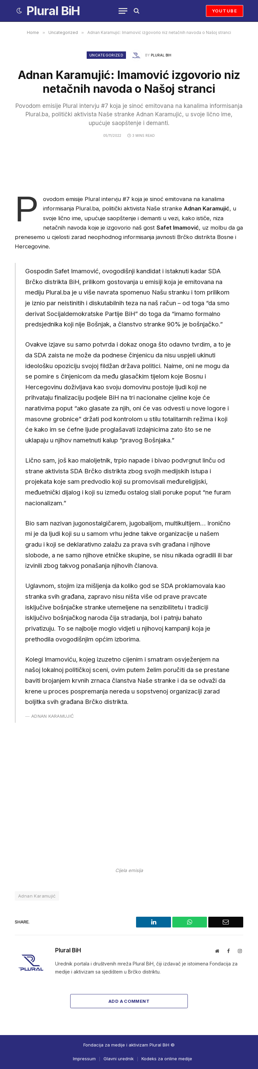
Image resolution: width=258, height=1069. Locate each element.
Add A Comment (129, 1001)
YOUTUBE (224, 10)
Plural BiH (161, 55)
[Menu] (123, 10)
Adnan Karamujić (37, 896)
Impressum (84, 1058)
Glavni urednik (118, 1058)
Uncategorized (106, 55)
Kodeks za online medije (166, 1058)
